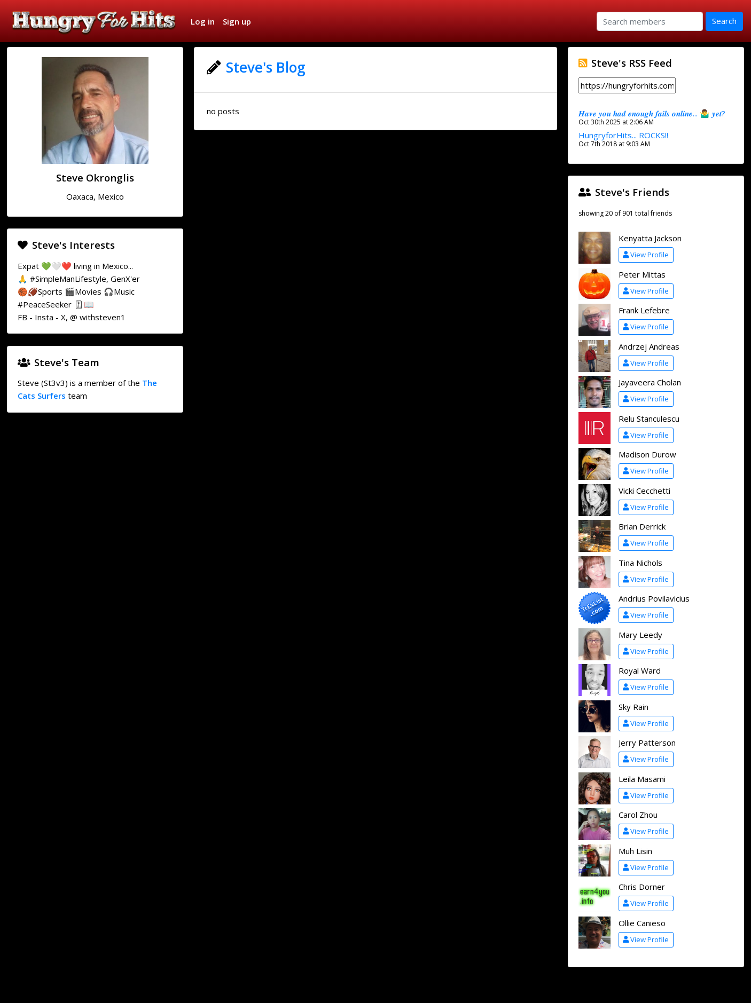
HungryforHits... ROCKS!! (623, 135)
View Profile (646, 254)
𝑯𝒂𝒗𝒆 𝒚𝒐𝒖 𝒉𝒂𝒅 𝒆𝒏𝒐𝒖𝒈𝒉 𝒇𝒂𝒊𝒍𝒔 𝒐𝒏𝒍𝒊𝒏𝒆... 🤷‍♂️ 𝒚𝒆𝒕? (651, 113)
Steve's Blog (266, 67)
